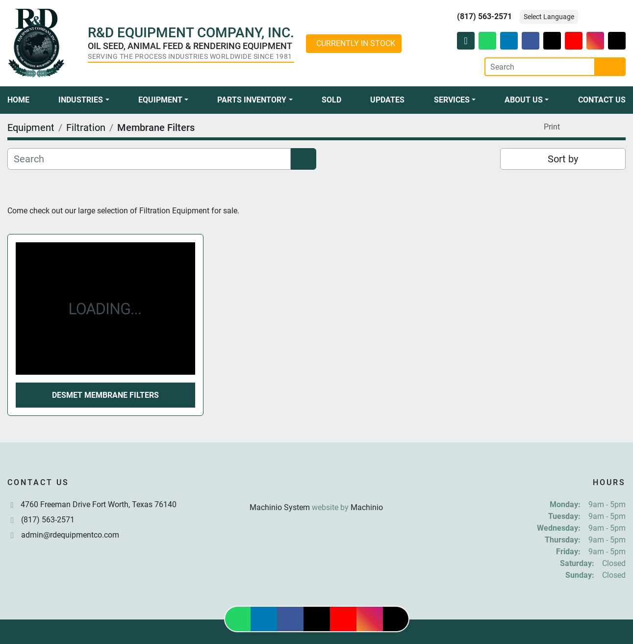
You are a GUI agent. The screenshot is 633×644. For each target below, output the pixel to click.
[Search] (539, 66)
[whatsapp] (487, 41)
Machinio (367, 507)
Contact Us (602, 99)
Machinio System (280, 507)
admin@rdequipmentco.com (70, 535)
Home (18, 99)
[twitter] (552, 41)
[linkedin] (509, 41)
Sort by (563, 159)
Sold (331, 99)
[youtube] (573, 41)
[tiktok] (617, 41)
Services (452, 99)
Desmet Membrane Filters (105, 395)
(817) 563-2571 (484, 16)
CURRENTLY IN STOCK (355, 43)
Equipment (160, 99)
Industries (80, 99)
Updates (387, 99)
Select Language (549, 17)
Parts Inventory (251, 99)
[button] (83, 100)
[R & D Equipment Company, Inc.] (316, 484)
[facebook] (530, 41)
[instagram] (595, 41)
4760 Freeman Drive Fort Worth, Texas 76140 (99, 504)
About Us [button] (524, 99)
